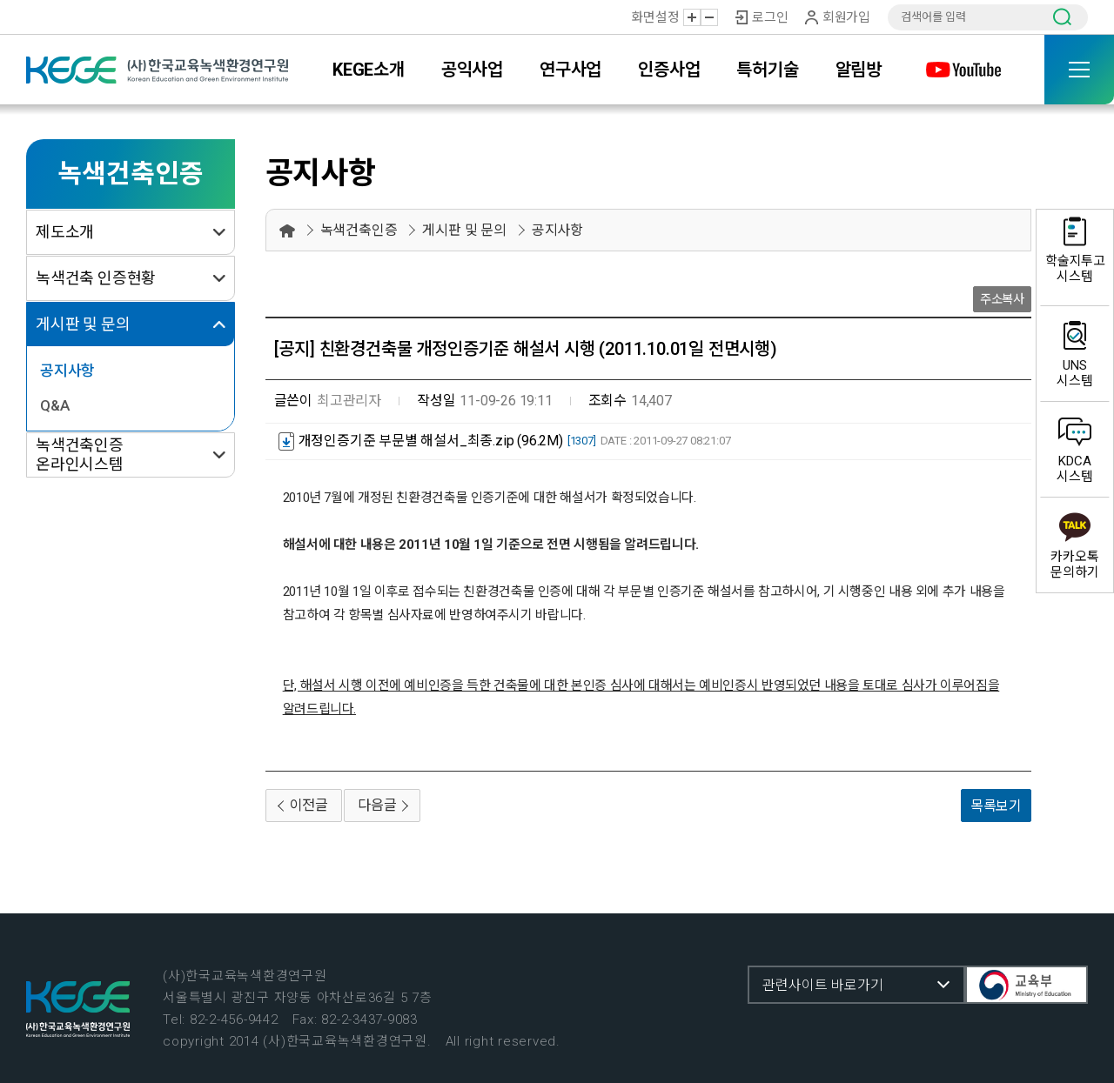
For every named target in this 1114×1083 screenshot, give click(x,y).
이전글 (309, 805)
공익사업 (472, 69)
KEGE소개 (368, 69)
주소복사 (1002, 299)
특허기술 (767, 69)
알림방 (859, 69)
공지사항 (67, 370)
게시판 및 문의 (83, 324)
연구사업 (570, 69)
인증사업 (669, 69)
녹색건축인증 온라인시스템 (80, 454)
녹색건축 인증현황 (96, 278)
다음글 (377, 805)
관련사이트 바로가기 (822, 985)
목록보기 (996, 806)
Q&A (54, 405)
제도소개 (65, 232)
